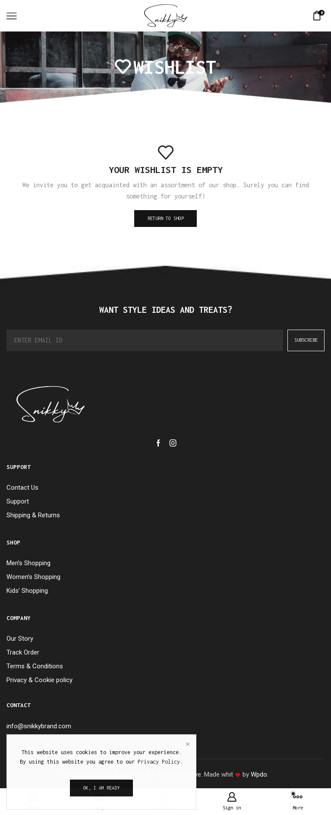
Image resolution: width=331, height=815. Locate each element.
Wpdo (259, 774)
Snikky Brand (132, 774)
